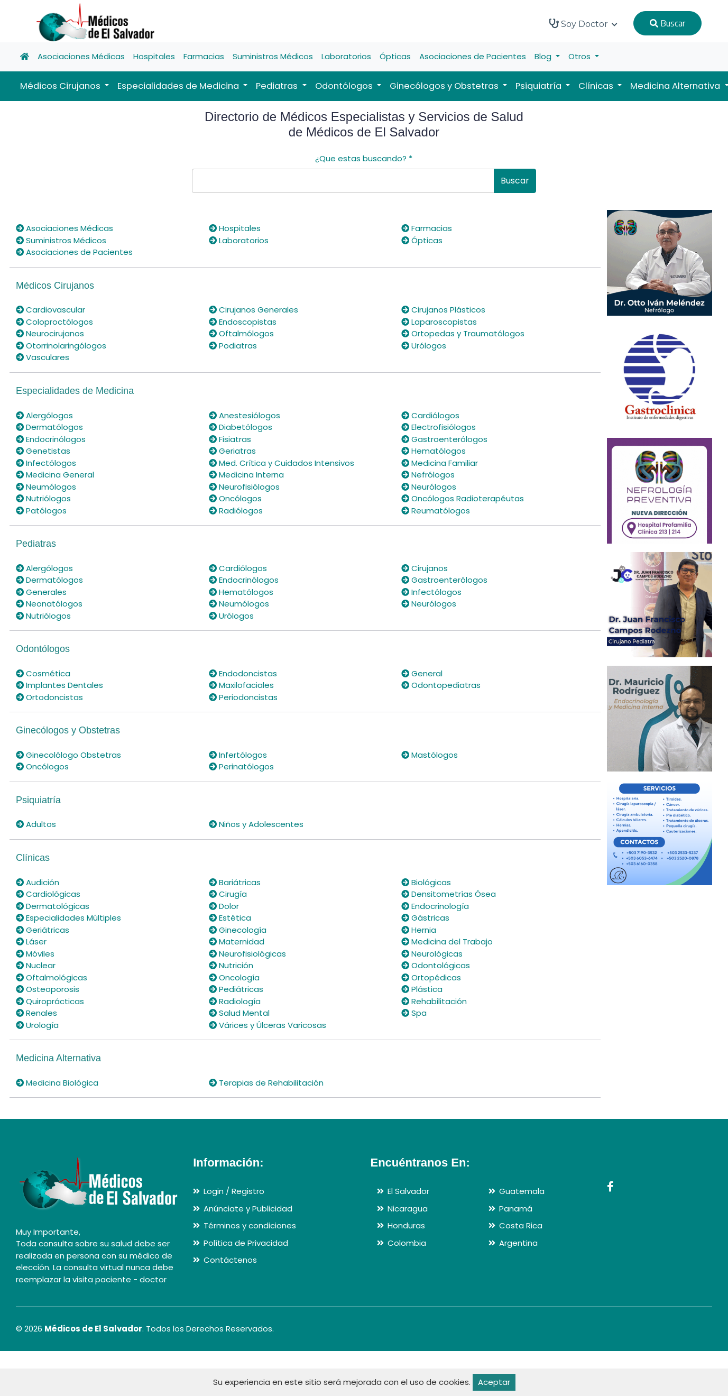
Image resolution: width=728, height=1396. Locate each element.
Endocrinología (435, 906)
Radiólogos (236, 510)
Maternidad (236, 941)
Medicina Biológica (57, 1082)
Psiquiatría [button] (539, 86)
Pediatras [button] (278, 86)
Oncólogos (235, 498)
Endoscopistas (243, 321)
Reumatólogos (435, 510)
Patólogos (41, 510)
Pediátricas (236, 989)
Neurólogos (428, 486)
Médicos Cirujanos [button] (61, 86)
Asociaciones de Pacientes (472, 56)
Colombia (407, 1242)
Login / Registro (234, 1191)
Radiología (235, 1001)
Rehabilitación (434, 1001)
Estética (230, 917)
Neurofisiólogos (244, 486)
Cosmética (43, 673)
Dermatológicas (52, 906)
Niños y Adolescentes (256, 824)
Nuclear (36, 965)
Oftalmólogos (241, 333)
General (422, 673)
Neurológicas (432, 953)
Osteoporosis (47, 989)
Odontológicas (435, 965)
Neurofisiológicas (247, 953)
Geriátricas (42, 929)
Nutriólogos (43, 498)
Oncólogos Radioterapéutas (462, 498)
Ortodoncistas (49, 697)
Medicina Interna (246, 474)
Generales (41, 592)
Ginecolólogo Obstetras (68, 754)
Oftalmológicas (51, 977)
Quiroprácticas (50, 1001)
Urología (37, 1025)
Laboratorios (346, 56)
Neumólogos (46, 486)
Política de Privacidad (246, 1242)
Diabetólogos (240, 427)
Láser (31, 941)
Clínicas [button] (596, 86)
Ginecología (237, 929)
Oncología (234, 977)
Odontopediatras (441, 685)
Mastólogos (429, 754)
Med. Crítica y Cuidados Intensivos (281, 463)
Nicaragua (408, 1208)
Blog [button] (544, 56)
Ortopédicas (431, 977)
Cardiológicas (48, 893)
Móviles (35, 953)
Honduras (406, 1225)
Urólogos (423, 345)
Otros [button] (580, 56)
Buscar (667, 23)
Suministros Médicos (273, 56)
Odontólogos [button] (345, 86)
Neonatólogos (49, 603)
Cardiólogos (430, 415)
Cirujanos (424, 568)
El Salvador (408, 1191)
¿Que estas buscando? (363, 158)
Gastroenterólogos (444, 439)
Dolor (224, 906)
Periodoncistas (243, 697)
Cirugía (228, 893)
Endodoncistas (243, 673)
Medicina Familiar (439, 463)
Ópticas (395, 56)
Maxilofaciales (241, 685)
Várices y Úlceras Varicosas (267, 1025)
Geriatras (232, 450)
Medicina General (55, 474)
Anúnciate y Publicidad (248, 1208)
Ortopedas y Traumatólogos (462, 333)
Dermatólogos (49, 427)
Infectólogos (46, 463)
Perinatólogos (241, 766)
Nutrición (231, 965)
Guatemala (522, 1191)
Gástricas (425, 917)
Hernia (418, 929)
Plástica (422, 989)
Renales (36, 1012)
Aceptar (494, 1382)
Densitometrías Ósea (448, 893)
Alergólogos (44, 415)
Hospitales (154, 56)
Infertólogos (238, 754)
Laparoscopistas (439, 321)
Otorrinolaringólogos (61, 345)
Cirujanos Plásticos (443, 309)
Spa (414, 1012)
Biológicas (426, 882)
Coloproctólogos (54, 321)
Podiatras (233, 345)
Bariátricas (235, 882)
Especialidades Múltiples (68, 917)
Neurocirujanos (50, 333)
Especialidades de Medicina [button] (179, 86)
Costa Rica (520, 1225)
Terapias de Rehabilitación (266, 1082)
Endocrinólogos (51, 439)
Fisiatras (230, 439)
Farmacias (203, 56)
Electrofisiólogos (438, 427)
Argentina (518, 1242)
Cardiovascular (50, 309)
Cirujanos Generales (253, 309)
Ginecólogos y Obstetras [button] (445, 86)
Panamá (515, 1208)
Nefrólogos (428, 474)
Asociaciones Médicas (81, 56)
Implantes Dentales (59, 685)
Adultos (36, 824)
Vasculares (42, 357)
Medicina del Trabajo (447, 941)
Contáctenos (230, 1259)
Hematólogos (433, 450)
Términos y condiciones (250, 1225)
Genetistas (43, 450)
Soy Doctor (583, 24)
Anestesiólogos (244, 415)
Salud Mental (239, 1012)
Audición (37, 882)
